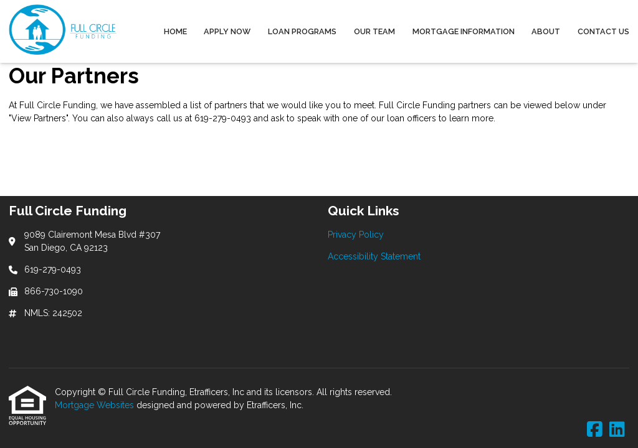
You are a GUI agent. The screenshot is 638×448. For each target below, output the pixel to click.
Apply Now (227, 31)
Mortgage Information (463, 31)
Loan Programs (302, 31)
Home (175, 31)
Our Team (374, 31)
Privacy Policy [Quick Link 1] (356, 235)
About (545, 31)
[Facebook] (594, 430)
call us (169, 118)
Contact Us (603, 31)
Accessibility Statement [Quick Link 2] (374, 256)
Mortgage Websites (95, 405)
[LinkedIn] (617, 430)
